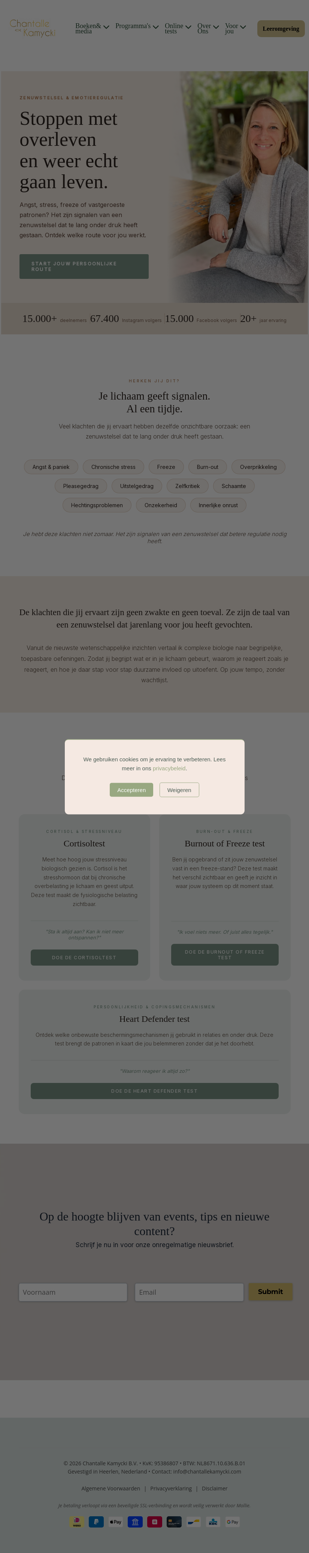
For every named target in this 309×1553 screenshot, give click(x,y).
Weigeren (179, 789)
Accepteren (131, 789)
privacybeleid (169, 768)
